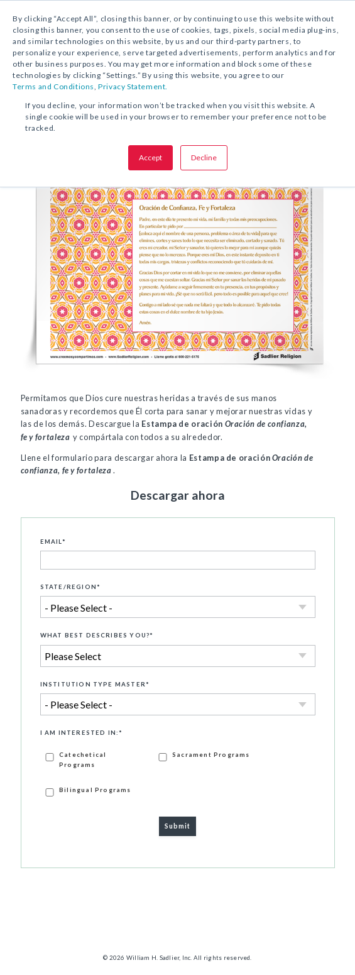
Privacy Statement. (133, 86)
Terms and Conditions (53, 86)
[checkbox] (177, 773)
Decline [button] (204, 157)
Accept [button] (150, 157)
